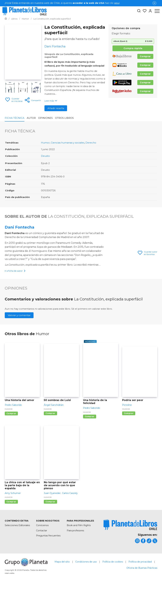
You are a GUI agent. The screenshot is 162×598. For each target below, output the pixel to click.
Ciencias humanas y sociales (67, 142)
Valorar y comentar (19, 332)
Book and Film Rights (79, 542)
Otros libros (64, 117)
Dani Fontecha (19, 227)
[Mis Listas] (143, 11)
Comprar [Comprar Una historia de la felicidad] (89, 433)
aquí (116, 2)
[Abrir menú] (157, 11)
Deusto (45, 155)
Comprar (145, 56)
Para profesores (75, 547)
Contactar (41, 547)
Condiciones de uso (86, 578)
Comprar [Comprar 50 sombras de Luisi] (50, 430)
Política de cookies (112, 578)
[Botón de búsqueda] (139, 11)
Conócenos (42, 542)
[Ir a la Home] (6, 18)
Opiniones (45, 117)
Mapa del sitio (62, 578)
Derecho (90, 142)
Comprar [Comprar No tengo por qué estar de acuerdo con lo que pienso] (50, 519)
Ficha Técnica (14, 117)
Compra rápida (133, 48)
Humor (45, 142)
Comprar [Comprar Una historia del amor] (11, 430)
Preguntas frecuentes (48, 552)
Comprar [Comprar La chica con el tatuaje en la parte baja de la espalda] (11, 519)
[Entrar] (149, 11)
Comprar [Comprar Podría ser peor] (129, 430)
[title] (130, 542)
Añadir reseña (55, 108)
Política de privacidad (140, 578)
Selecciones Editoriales (17, 542)
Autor (31, 117)
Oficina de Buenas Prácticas (141, 585)
